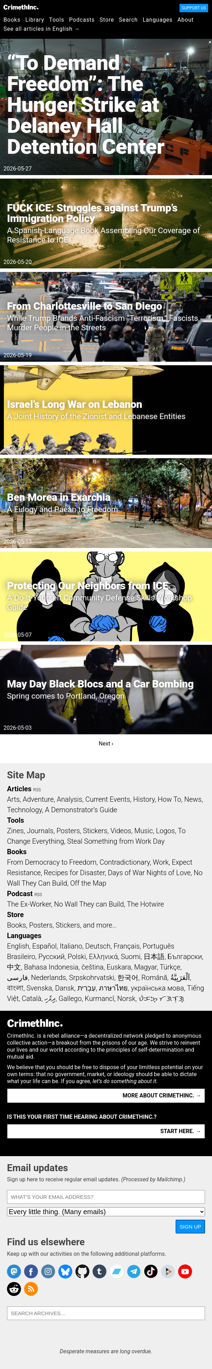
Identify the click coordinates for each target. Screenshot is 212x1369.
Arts (13, 799)
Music (143, 831)
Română (154, 977)
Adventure (38, 799)
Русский (51, 956)
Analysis (69, 799)
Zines (15, 831)
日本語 (154, 956)
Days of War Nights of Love (149, 873)
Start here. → (180, 1131)
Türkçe (170, 967)
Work (161, 862)
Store (107, 19)
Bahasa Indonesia (51, 967)
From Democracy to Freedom (51, 862)
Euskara (119, 967)
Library (34, 19)
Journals (40, 831)
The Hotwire (145, 904)
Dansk (64, 988)
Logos (165, 831)
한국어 (127, 977)
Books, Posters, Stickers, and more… (62, 925)
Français (127, 946)
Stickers (95, 831)
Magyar (145, 967)
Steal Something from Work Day (116, 841)
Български (185, 956)
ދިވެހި (50, 998)
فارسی (17, 977)
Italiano (71, 946)
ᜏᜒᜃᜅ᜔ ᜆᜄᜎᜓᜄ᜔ (161, 998)
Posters (68, 831)
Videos (120, 831)
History (144, 799)
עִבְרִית (86, 988)
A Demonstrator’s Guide (81, 810)
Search (128, 19)
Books (12, 19)
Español (44, 946)
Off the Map (88, 883)
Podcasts (82, 19)
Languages (157, 19)
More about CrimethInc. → (162, 1095)
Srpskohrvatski (92, 977)
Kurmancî (99, 998)
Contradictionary (125, 862)
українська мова (157, 988)
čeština (92, 967)
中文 (14, 967)
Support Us (194, 8)
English (18, 946)
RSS (37, 789)
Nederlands (48, 977)
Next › (106, 743)
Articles (19, 789)
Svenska (39, 988)
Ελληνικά (103, 956)
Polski (77, 956)
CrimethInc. (20, 6)
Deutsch (97, 946)
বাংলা (15, 988)
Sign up (190, 1227)
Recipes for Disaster (74, 873)
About (185, 19)
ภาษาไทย (113, 988)
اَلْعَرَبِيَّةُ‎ (180, 977)
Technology (24, 810)
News (193, 799)
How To (169, 799)
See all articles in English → (41, 29)
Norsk (126, 998)
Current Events (107, 799)
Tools (56, 19)
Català (31, 998)
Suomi (130, 956)
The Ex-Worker (29, 904)
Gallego (70, 998)
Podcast (19, 893)
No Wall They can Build (89, 904)
